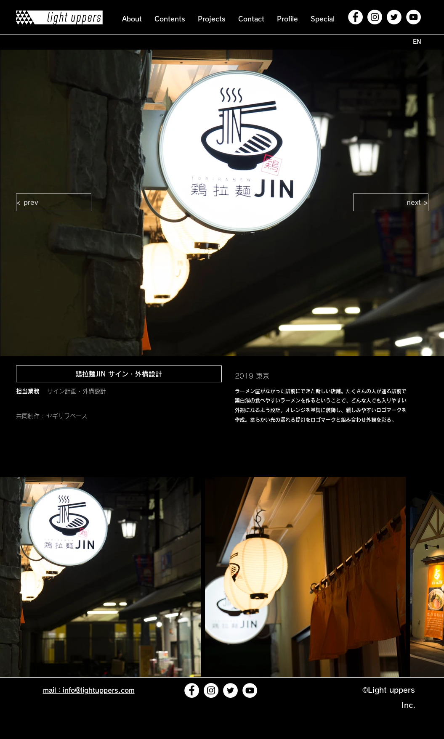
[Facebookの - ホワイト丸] (355, 17)
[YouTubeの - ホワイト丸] (413, 17)
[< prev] (53, 202)
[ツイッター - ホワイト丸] (394, 17)
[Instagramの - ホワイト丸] (374, 17)
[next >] (390, 202)
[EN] (417, 41)
